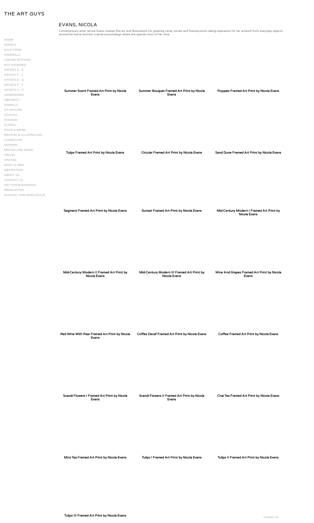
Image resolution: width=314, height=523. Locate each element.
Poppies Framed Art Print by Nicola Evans (248, 91)
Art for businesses (20, 185)
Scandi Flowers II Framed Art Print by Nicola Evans (171, 397)
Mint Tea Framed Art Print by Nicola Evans (95, 457)
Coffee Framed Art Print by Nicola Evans (248, 334)
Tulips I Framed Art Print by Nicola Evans (172, 457)
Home (8, 39)
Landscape (13, 140)
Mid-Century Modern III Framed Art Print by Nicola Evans (171, 274)
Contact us (13, 180)
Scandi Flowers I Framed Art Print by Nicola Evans (95, 397)
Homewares (14, 95)
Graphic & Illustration (23, 135)
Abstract (12, 100)
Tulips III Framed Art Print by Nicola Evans (95, 515)
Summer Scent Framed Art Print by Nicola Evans (95, 92)
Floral (10, 125)
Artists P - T (13, 85)
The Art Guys (24, 14)
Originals (12, 54)
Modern (10, 145)
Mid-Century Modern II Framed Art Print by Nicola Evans (95, 274)
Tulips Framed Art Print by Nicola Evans (95, 152)
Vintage (10, 160)
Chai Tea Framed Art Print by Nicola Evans (248, 396)
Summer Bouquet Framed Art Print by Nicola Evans (172, 92)
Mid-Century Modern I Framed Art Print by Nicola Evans (248, 212)
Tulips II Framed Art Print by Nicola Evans (248, 457)
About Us (11, 175)
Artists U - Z (14, 90)
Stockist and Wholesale (24, 195)
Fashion (10, 120)
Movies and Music (18, 150)
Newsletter (14, 190)
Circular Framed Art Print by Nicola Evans (171, 152)
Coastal (11, 115)
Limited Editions (17, 59)
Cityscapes (13, 110)
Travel (9, 155)
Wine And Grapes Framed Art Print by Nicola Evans (248, 274)
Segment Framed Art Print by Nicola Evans (95, 211)
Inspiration (13, 170)
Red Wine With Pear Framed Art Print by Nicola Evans (95, 336)
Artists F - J (13, 75)
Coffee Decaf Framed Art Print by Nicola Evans (171, 334)
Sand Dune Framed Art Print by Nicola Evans (248, 152)
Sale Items (12, 49)
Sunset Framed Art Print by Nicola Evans (172, 211)
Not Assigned (15, 65)
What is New (14, 165)
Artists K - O (14, 80)
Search (10, 44)
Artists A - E (14, 70)
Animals (11, 105)
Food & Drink (15, 130)
